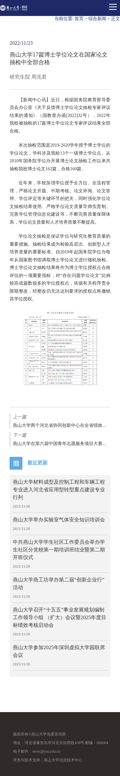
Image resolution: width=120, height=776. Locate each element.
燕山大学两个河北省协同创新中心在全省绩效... (60, 421)
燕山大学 (97, 4)
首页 (79, 18)
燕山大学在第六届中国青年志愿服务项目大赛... (60, 439)
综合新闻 (97, 18)
